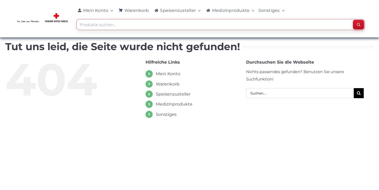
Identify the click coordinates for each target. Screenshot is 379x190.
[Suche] (359, 93)
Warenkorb (167, 84)
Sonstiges (166, 114)
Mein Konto (168, 73)
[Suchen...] (300, 93)
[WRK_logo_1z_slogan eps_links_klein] (42, 14)
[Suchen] (358, 24)
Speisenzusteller (173, 94)
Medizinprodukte (174, 104)
